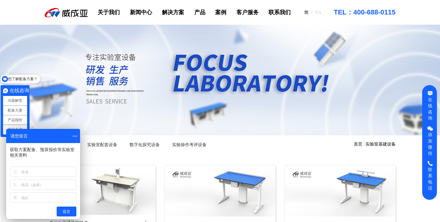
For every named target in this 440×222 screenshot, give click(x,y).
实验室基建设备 (380, 144)
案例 (220, 12)
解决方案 (173, 12)
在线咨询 (430, 105)
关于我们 (109, 12)
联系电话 (430, 175)
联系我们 (279, 12)
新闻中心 (141, 12)
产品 (199, 12)
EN (318, 12)
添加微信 (430, 140)
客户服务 (247, 12)
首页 (358, 144)
